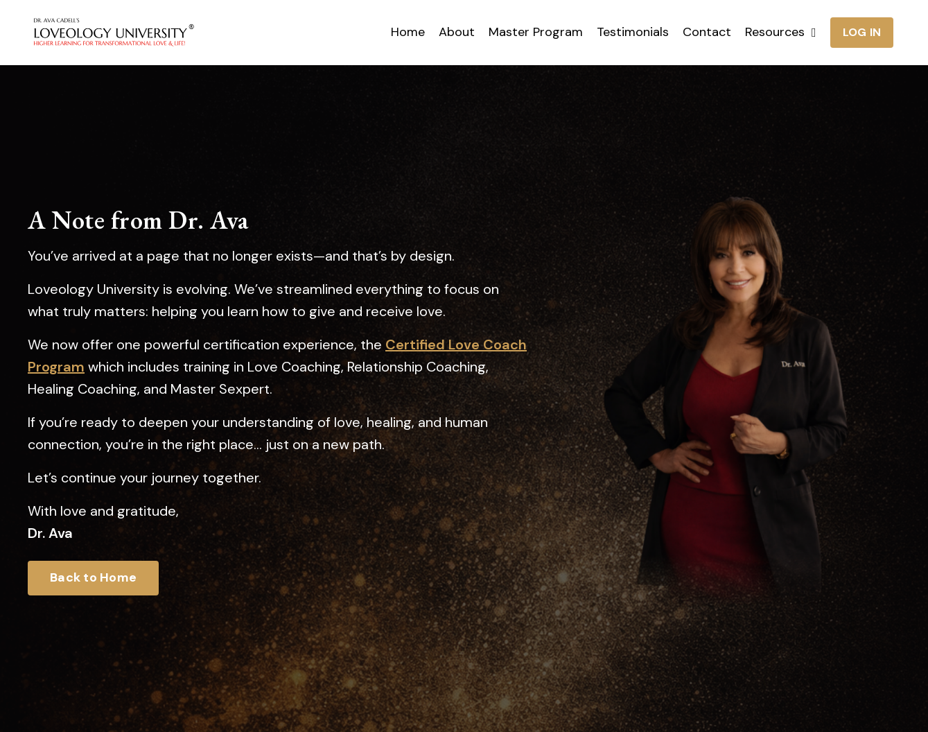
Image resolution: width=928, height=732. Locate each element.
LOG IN (862, 32)
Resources (780, 32)
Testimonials (633, 32)
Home (408, 32)
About (457, 32)
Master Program (536, 32)
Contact (707, 32)
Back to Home (93, 577)
